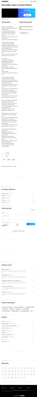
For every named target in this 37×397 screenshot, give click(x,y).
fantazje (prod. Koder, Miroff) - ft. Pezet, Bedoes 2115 (11, 280)
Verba (8, 341)
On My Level (4, 200)
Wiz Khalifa (11, 193)
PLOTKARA (4, 330)
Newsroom (20, 387)
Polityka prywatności (19, 390)
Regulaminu (14, 390)
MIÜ (21, 280)
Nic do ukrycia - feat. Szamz (6, 286)
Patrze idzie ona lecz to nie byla (7, 307)
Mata (9, 269)
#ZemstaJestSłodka (5, 323)
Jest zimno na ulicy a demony (18, 307)
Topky (17, 325)
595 (2, 339)
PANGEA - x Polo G (5, 269)
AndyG (7, 156)
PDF (4, 159)
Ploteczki (3, 321)
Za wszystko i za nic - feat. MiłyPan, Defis (9, 325)
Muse (7, 332)
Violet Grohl (5, 339)
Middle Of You (4, 195)
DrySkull (12, 334)
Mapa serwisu (12, 387)
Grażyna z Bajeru (8, 321)
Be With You (4, 332)
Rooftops (3, 202)
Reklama (28, 387)
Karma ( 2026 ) (4, 341)
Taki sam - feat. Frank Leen (6, 334)
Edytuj (9, 159)
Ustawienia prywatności (25, 390)
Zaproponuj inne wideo (6, 18)
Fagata (12, 286)
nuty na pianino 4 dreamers (29, 307)
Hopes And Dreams (5, 193)
